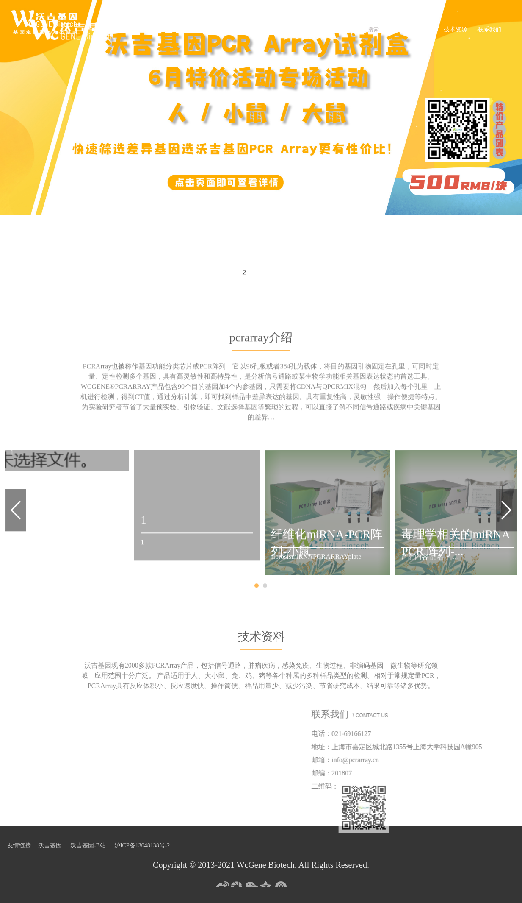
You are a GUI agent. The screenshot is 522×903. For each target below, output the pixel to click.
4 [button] (278, 273)
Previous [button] (15, 557)
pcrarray (424, 29)
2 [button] (244, 272)
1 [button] (227, 273)
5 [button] (295, 273)
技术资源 (455, 29)
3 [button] (261, 273)
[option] (261, 107)
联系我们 (489, 29)
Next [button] (506, 557)
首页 (398, 29)
